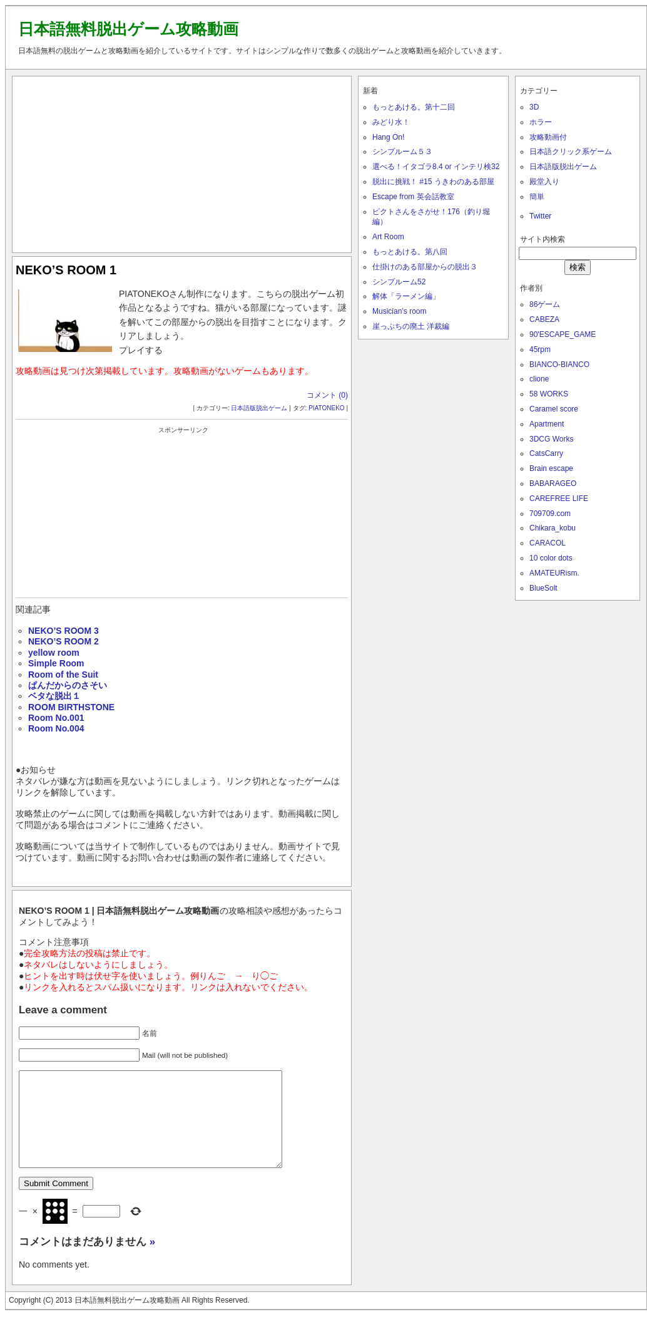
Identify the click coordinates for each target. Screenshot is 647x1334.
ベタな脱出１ (54, 696)
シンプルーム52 (398, 281)
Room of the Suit (63, 675)
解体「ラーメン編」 (406, 296)
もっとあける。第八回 (409, 251)
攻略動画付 (548, 137)
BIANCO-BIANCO (559, 364)
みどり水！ (391, 122)
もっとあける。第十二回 (413, 107)
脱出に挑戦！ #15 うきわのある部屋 (433, 181)
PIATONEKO (326, 408)
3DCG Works (551, 439)
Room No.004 (56, 728)
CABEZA (544, 319)
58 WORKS (548, 394)
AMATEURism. (554, 573)
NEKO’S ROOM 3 (63, 631)
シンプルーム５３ (402, 151)
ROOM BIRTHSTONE (71, 707)
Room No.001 (56, 718)
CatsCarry (546, 453)
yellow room (53, 653)
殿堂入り (544, 181)
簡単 (536, 196)
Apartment (546, 424)
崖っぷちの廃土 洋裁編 (410, 326)
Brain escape (551, 468)
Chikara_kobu (552, 528)
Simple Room (56, 663)
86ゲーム (544, 304)
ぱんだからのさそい (67, 685)
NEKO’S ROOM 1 (66, 270)
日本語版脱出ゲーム (259, 408)
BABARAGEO (552, 483)
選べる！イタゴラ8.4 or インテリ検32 (435, 166)
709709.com (550, 513)
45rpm (540, 349)
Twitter (540, 216)
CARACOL (547, 543)
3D (534, 107)
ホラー (540, 122)
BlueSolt (543, 588)
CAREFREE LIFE (558, 498)
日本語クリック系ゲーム (570, 151)
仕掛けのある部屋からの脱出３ (424, 266)
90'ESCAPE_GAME (562, 334)
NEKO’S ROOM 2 (63, 641)
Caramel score (553, 409)
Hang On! (388, 137)
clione (539, 379)
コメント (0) (327, 395)
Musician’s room (399, 311)
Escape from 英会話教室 (413, 196)
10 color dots (551, 558)
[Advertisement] (182, 161)
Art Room (388, 236)
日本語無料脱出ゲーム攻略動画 (128, 29)
